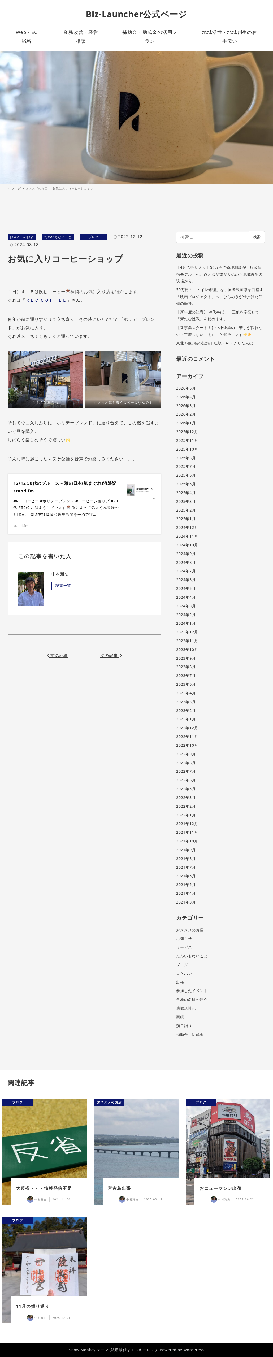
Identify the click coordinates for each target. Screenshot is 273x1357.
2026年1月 (186, 422)
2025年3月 (186, 501)
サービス (184, 947)
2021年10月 (187, 841)
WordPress (193, 1349)
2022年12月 (187, 727)
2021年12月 (187, 823)
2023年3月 (186, 701)
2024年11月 (187, 536)
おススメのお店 (22, 237)
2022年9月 (186, 754)
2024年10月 (187, 544)
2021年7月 (186, 867)
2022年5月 (186, 788)
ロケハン (184, 973)
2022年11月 (187, 736)
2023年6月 (186, 684)
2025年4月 (186, 492)
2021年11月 (187, 832)
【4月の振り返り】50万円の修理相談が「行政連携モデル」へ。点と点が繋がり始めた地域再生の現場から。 (219, 274)
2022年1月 (186, 815)
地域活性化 (186, 1008)
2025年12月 (187, 431)
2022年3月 (186, 797)
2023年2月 (186, 710)
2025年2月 (186, 510)
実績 (180, 1016)
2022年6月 (186, 780)
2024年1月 (186, 623)
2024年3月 (186, 605)
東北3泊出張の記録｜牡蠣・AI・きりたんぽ (214, 342)
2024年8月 (186, 562)
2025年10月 (187, 449)
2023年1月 (186, 718)
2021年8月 (186, 858)
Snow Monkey (82, 1349)
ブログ (94, 237)
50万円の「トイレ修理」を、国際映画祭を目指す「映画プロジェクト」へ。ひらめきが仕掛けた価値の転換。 (219, 296)
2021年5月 (186, 884)
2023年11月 (187, 640)
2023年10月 (187, 649)
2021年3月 (186, 902)
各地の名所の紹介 (191, 999)
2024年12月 (187, 527)
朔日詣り (184, 1025)
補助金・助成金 (190, 1034)
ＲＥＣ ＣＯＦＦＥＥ (46, 300)
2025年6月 (186, 475)
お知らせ (184, 938)
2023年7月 (186, 675)
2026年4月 (186, 396)
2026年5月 (186, 388)
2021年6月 (186, 875)
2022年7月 (186, 771)
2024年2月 (186, 614)
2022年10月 (187, 745)
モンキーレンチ (145, 1349)
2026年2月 (186, 414)
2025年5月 (186, 483)
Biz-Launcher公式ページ (136, 14)
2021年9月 (186, 849)
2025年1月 (186, 518)
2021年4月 (186, 893)
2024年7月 (186, 570)
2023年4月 (186, 692)
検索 (257, 236)
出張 (180, 982)
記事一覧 (63, 585)
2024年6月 (186, 579)
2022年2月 (186, 806)
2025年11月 (187, 440)
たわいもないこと (57, 237)
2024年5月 (186, 588)
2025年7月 (186, 466)
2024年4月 (186, 597)
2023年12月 (187, 631)
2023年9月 (186, 658)
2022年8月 (186, 762)
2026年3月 (186, 405)
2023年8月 (186, 666)
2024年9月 (186, 553)
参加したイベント (191, 990)
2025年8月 (186, 457)
